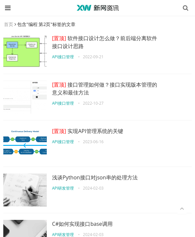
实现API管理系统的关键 (87, 131)
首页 (8, 24)
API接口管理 (63, 57)
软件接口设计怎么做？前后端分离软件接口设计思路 (104, 42)
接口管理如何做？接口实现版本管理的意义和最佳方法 (104, 88)
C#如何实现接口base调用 (82, 223)
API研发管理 (63, 188)
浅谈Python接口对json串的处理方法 (95, 177)
